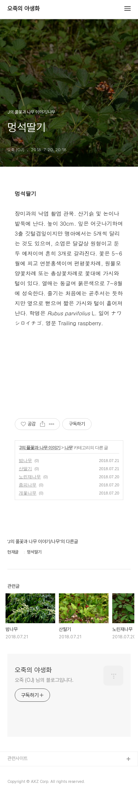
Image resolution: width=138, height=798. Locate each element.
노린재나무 (30, 476)
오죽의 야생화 (23, 9)
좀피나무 (27, 485)
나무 (68, 447)
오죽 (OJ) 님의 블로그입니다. (44, 680)
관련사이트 (17, 758)
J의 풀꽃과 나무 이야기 (39, 447)
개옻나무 (27, 493)
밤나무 (25, 460)
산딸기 (25, 468)
